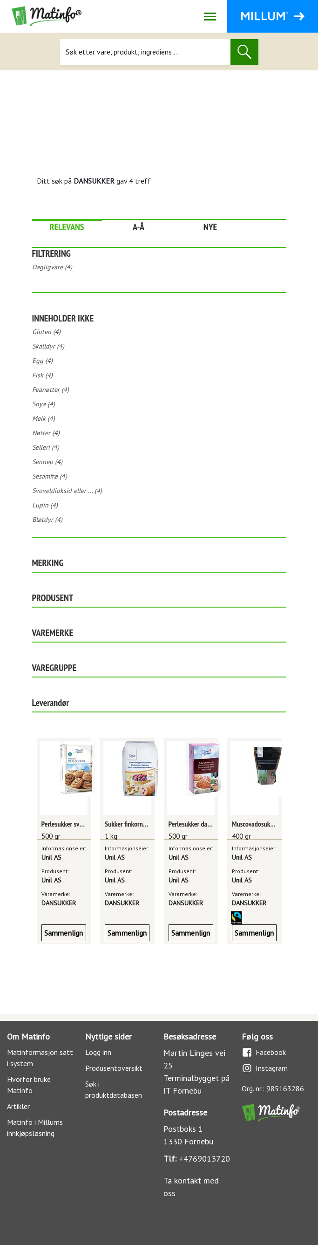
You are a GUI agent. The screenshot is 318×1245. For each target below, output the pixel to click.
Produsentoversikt (113, 1068)
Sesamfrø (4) (49, 476)
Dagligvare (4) (52, 267)
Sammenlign (63, 932)
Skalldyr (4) (48, 346)
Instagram (265, 1068)
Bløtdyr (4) (47, 519)
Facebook (264, 1052)
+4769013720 (204, 1158)
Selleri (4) (45, 447)
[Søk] (145, 52)
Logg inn (98, 1052)
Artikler (18, 1106)
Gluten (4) (46, 332)
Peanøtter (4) (50, 389)
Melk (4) (43, 418)
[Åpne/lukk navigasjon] (209, 16)
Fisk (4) (42, 375)
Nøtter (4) (46, 433)
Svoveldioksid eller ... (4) (67, 490)
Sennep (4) (47, 462)
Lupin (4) (45, 505)
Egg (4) (42, 360)
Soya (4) (43, 404)
